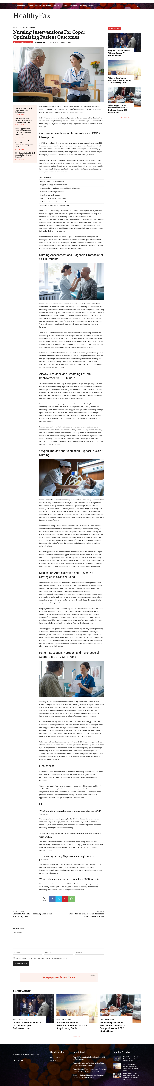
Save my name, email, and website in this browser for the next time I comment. (41, 958)
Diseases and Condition (27, 27)
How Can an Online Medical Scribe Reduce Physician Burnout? (25, 155)
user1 (15, 1019)
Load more (124, 117)
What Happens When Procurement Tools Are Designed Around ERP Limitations (23, 132)
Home (15, 27)
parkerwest (41, 42)
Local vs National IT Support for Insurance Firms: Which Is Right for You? (24, 144)
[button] (137, 6)
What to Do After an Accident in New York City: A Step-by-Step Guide (24, 120)
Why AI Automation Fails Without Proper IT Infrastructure (24, 110)
